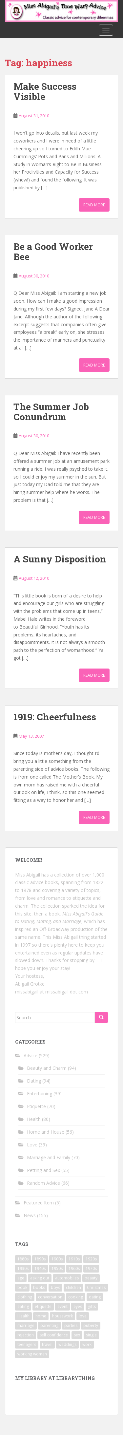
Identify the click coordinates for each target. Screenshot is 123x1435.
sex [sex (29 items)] (77, 1335)
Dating (34, 1081)
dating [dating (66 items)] (95, 1297)
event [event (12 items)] (62, 1306)
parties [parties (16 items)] (70, 1325)
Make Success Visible (44, 91)
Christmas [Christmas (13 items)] (96, 1287)
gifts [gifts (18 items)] (92, 1306)
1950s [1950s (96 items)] (57, 1268)
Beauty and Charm (47, 1068)
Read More (94, 205)
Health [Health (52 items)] (23, 1316)
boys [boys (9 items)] (55, 1287)
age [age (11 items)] (20, 1278)
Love (32, 1145)
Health (34, 1119)
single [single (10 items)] (91, 1335)
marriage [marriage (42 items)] (25, 1325)
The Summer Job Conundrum (51, 412)
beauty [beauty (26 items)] (91, 1278)
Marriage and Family (48, 1157)
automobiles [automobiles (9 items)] (67, 1278)
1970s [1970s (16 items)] (91, 1268)
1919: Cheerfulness (54, 717)
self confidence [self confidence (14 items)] (54, 1335)
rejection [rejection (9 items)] (25, 1335)
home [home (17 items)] (40, 1316)
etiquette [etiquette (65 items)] (43, 1306)
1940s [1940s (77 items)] (40, 1268)
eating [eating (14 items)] (23, 1306)
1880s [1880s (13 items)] (23, 1259)
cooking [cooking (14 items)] (75, 1297)
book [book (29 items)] (22, 1287)
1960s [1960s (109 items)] (74, 1268)
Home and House (45, 1132)
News (30, 1215)
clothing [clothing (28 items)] (24, 1297)
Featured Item (39, 1202)
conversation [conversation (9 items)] (50, 1297)
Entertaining (39, 1093)
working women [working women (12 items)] (32, 1354)
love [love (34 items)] (83, 1316)
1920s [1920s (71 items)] (91, 1259)
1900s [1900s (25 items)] (57, 1259)
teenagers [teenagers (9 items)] (26, 1344)
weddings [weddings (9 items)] (67, 1344)
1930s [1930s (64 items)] (23, 1268)
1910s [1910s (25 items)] (74, 1259)
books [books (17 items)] (39, 1287)
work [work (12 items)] (87, 1344)
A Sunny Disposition (59, 559)
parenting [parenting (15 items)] (49, 1325)
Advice (30, 1055)
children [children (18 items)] (73, 1287)
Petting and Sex (43, 1170)
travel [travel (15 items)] (47, 1344)
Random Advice (43, 1183)
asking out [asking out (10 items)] (39, 1278)
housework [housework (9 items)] (62, 1316)
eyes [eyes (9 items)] (77, 1306)
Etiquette (36, 1106)
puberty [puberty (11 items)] (90, 1325)
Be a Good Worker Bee (53, 251)
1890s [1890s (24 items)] (40, 1259)
